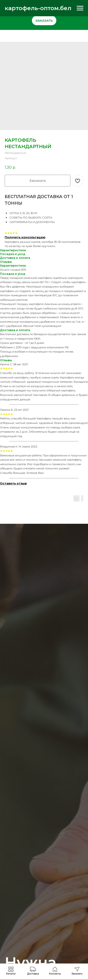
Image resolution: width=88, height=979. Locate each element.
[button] (77, 971)
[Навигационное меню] (80, 8)
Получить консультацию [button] (25, 237)
